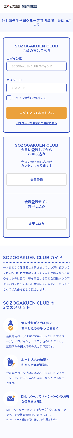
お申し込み (36, 223)
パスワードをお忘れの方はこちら (36, 123)
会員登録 (36, 179)
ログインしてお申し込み (36, 112)
